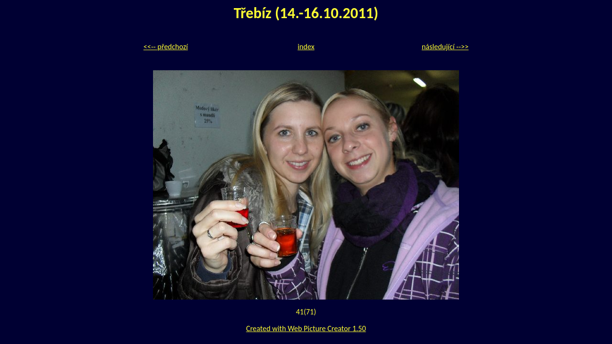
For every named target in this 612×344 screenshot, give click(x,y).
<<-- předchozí (165, 46)
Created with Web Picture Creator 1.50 (306, 328)
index (305, 46)
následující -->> (445, 46)
